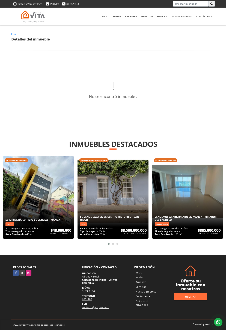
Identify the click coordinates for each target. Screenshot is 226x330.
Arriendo (130, 16)
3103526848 (72, 3)
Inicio (105, 16)
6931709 (54, 3)
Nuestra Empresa (182, 16)
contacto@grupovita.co (29, 3)
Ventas (116, 16)
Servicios (162, 16)
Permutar (147, 16)
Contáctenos (204, 16)
